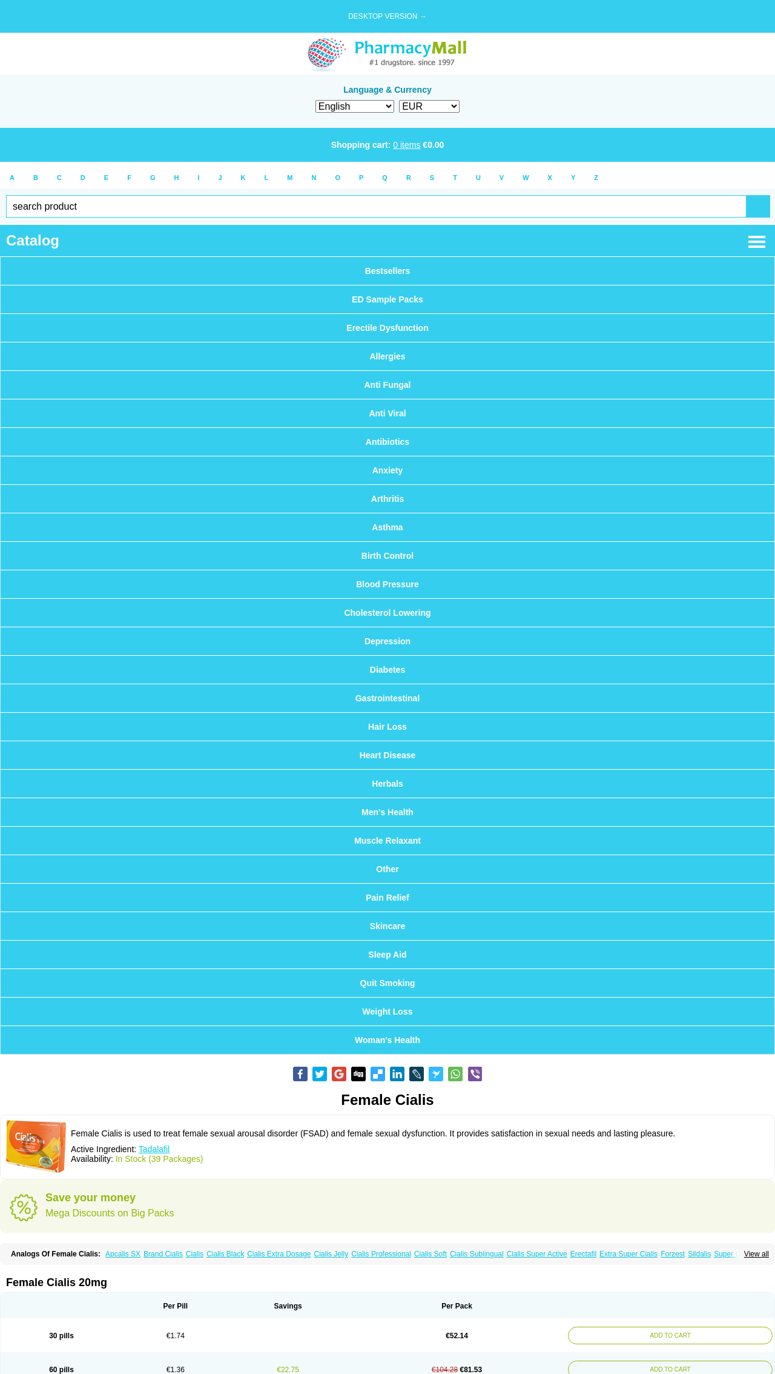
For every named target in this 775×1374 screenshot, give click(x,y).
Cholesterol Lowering (387, 613)
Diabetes (387, 670)
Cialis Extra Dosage (279, 1254)
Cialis (194, 1254)
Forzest (673, 1254)
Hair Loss (387, 727)
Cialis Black (225, 1254)
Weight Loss (388, 1011)
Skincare (387, 926)
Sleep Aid (387, 954)
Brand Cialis (163, 1254)
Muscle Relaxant (387, 840)
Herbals (387, 784)
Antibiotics (387, 442)
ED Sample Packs (387, 299)
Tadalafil (154, 1149)
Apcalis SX (122, 1254)
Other (387, 869)
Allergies (387, 356)
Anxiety (387, 470)
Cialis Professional (381, 1254)
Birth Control (387, 556)
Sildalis (699, 1254)
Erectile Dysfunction (387, 328)
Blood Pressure (387, 584)
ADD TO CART (670, 1335)
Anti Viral (387, 413)
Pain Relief (387, 897)
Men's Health (387, 812)
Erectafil (583, 1254)
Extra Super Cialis (628, 1254)
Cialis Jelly (331, 1254)
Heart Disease (388, 755)
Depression (387, 641)
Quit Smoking (387, 983)
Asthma (387, 527)
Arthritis (387, 499)
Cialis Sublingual (477, 1254)
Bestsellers (388, 271)
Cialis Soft (430, 1254)
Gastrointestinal (387, 698)
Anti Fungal (387, 385)
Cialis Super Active (537, 1254)
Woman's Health (387, 1040)
